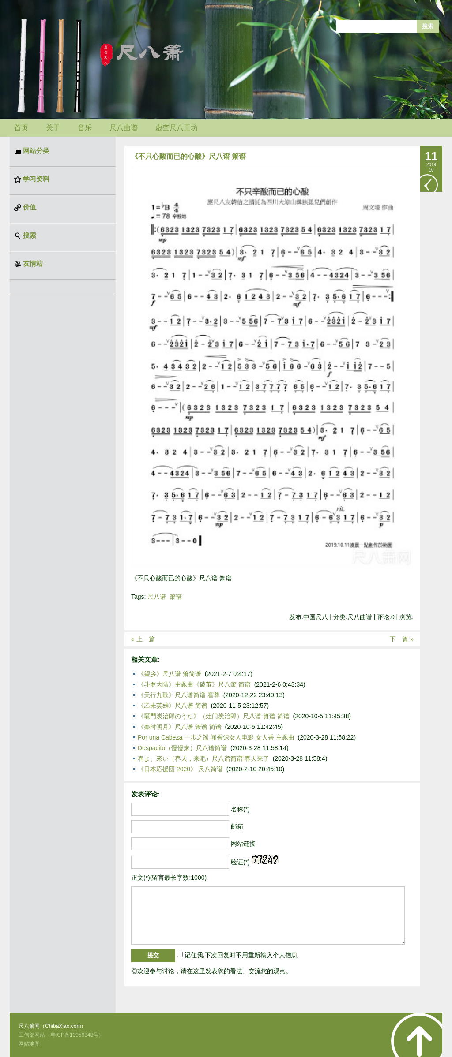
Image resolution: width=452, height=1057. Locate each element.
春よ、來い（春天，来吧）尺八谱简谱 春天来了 (203, 758)
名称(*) (240, 809)
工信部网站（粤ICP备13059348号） (61, 1035)
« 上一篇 (143, 638)
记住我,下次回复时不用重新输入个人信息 (241, 955)
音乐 (85, 127)
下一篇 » (402, 638)
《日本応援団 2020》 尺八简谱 (180, 769)
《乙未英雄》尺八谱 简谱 (172, 705)
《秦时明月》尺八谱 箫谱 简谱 (180, 726)
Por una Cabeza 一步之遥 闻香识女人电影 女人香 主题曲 (216, 737)
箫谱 (176, 596)
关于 (53, 127)
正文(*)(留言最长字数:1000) (169, 877)
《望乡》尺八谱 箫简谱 (169, 673)
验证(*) (240, 862)
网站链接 (243, 843)
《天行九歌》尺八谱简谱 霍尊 (179, 694)
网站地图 (29, 1044)
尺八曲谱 (123, 127)
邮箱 (237, 826)
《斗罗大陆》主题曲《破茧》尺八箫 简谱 (194, 684)
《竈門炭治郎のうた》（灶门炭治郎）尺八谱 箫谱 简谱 (214, 716)
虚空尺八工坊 (176, 127)
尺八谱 (156, 596)
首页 (21, 127)
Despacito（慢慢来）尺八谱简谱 (182, 747)
